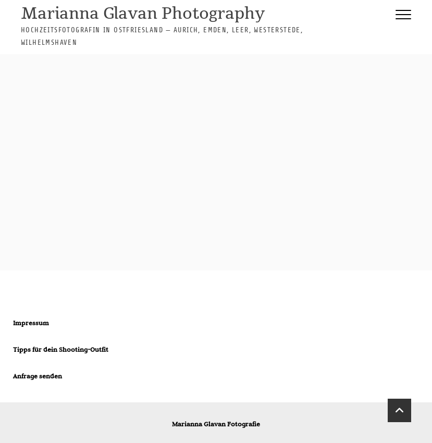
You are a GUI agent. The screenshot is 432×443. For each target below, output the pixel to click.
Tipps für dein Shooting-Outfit (60, 349)
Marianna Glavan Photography (143, 14)
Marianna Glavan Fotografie (216, 424)
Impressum (31, 322)
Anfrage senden (37, 376)
